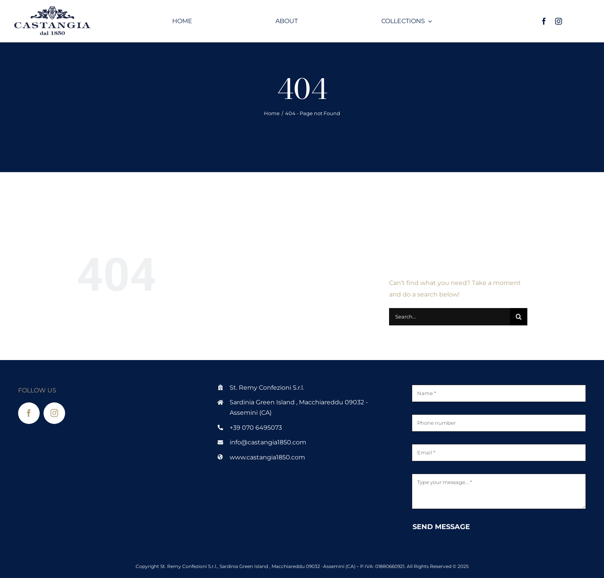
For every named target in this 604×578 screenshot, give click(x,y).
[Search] (518, 316)
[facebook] (543, 21)
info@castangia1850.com (268, 442)
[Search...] (449, 316)
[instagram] (558, 21)
